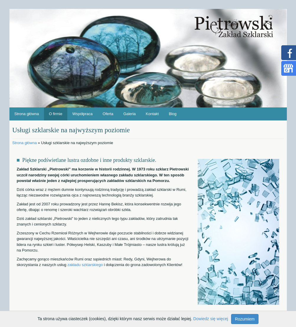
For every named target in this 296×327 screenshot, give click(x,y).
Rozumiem (245, 319)
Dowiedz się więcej (210, 318)
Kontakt (152, 114)
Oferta (108, 114)
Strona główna (26, 114)
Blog (172, 114)
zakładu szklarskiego (85, 264)
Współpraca (82, 114)
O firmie (56, 114)
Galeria (129, 114)
